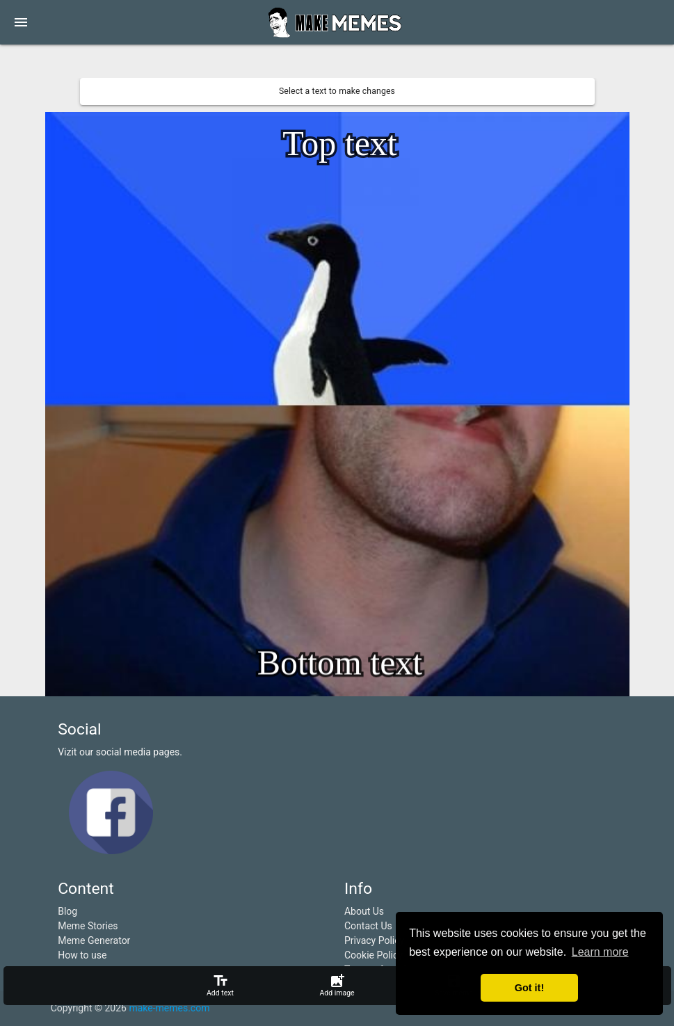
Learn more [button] (600, 952)
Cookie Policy (373, 955)
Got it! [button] (529, 987)
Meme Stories (88, 925)
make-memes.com (169, 1007)
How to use (82, 955)
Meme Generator (94, 940)
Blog (67, 911)
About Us (364, 911)
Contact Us (368, 925)
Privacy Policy (374, 940)
